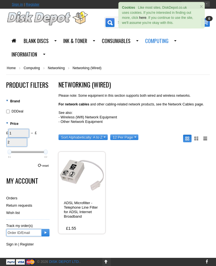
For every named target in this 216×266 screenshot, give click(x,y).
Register (32, 4)
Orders (11, 198)
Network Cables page (185, 104)
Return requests (19, 205)
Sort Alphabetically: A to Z (83, 137)
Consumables (116, 40)
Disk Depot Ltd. (64, 262)
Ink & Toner (75, 40)
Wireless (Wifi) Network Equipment (88, 117)
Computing (156, 40)
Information (24, 54)
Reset (43, 165)
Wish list (13, 213)
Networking (56, 68)
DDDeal (14, 111)
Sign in (17, 4)
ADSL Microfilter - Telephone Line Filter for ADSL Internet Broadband (81, 209)
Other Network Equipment (81, 122)
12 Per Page (124, 137)
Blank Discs (36, 40)
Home (11, 68)
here (143, 17)
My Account (22, 181)
